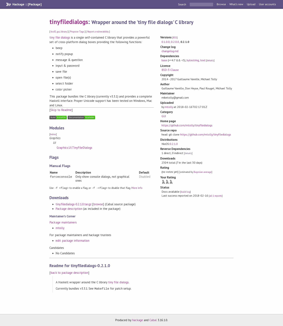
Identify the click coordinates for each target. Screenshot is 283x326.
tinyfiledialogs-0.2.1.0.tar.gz (73, 204)
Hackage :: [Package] (26, 4)
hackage (137, 319)
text (203, 60)
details (210, 60)
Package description (69, 208)
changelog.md (170, 51)
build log (185, 191)
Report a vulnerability (98, 31)
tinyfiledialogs (68, 22)
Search (182, 4)
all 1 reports (216, 195)
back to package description (69, 272)
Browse (221, 4)
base (164, 60)
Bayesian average (203, 172)
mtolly (60, 228)
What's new (236, 4)
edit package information (72, 240)
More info (136, 188)
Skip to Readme (61, 110)
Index (53, 134)
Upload (251, 4)
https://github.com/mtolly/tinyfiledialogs (187, 125)
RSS (175, 37)
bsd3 (53, 31)
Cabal (153, 319)
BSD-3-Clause (170, 70)
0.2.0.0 (175, 42)
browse (98, 204)
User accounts (267, 4)
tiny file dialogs (59, 37)
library (64, 31)
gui (58, 31)
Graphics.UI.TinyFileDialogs (74, 148)
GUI (164, 116)
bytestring (193, 60)
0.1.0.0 (166, 42)
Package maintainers (63, 222)
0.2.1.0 (174, 144)
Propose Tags (77, 31)
